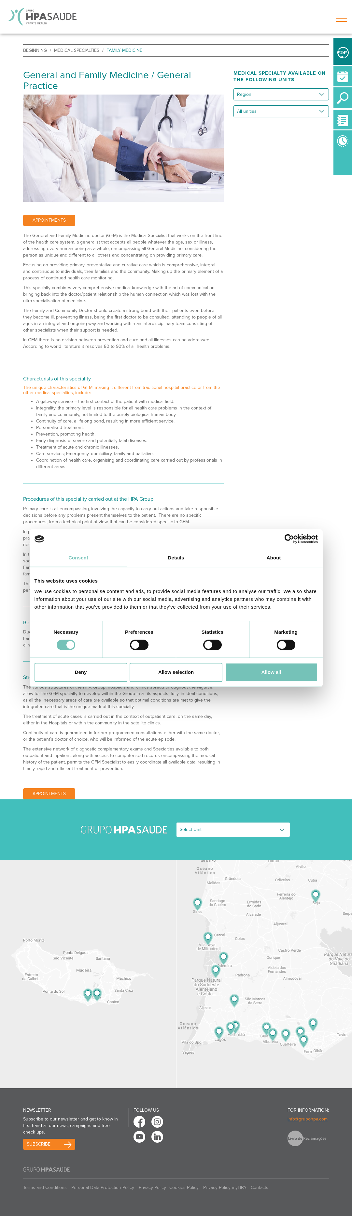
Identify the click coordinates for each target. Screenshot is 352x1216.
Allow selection (176, 672)
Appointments (49, 220)
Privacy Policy (152, 1187)
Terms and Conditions (45, 1187)
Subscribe (38, 1144)
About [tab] (274, 557)
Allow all (271, 672)
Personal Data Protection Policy (102, 1187)
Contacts (259, 1187)
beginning (35, 50)
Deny (81, 672)
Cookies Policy (184, 1187)
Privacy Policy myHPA (224, 1187)
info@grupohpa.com (308, 1119)
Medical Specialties (76, 50)
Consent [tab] (78, 557)
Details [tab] (176, 557)
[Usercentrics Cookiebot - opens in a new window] (289, 539)
